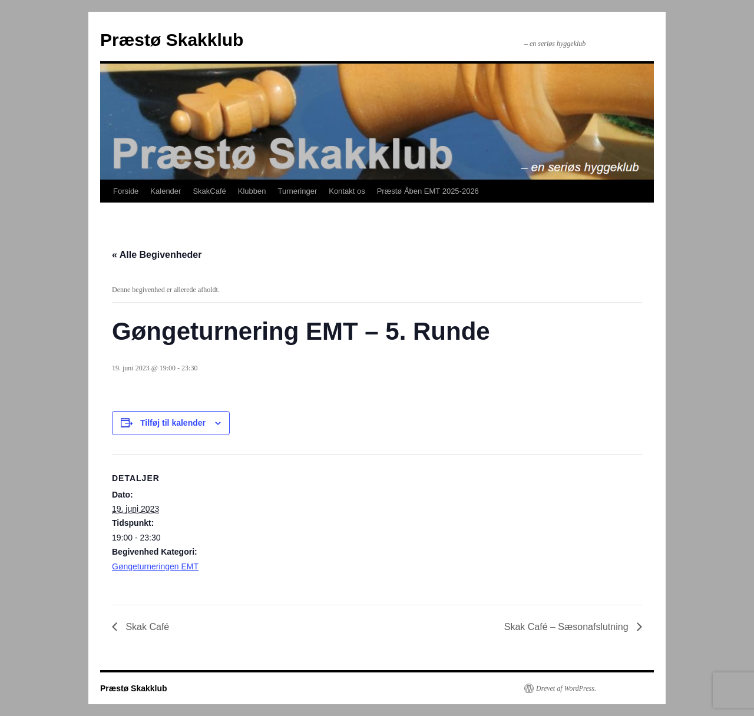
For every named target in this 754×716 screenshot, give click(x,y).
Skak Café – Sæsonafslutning (567, 627)
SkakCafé (209, 191)
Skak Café (146, 627)
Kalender (165, 191)
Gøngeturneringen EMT (155, 566)
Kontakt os (347, 191)
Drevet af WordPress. (566, 688)
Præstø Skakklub (171, 39)
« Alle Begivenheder (156, 255)
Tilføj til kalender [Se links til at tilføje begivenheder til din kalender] (173, 422)
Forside (125, 191)
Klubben (252, 191)
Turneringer (298, 191)
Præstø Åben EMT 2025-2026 (428, 191)
